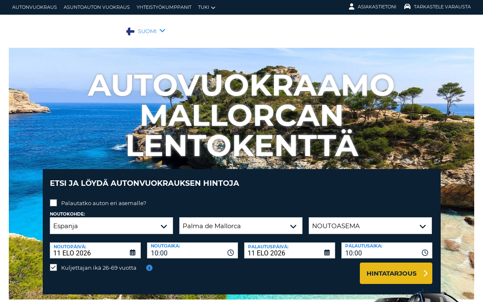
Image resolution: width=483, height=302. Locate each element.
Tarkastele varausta (437, 7)
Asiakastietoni (372, 7)
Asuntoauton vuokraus (97, 7)
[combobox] (192, 244)
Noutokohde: (67, 208)
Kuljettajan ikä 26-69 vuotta (99, 261)
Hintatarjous (392, 267)
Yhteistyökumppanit (164, 7)
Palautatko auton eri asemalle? (103, 196)
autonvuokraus (34, 7)
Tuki (206, 7)
